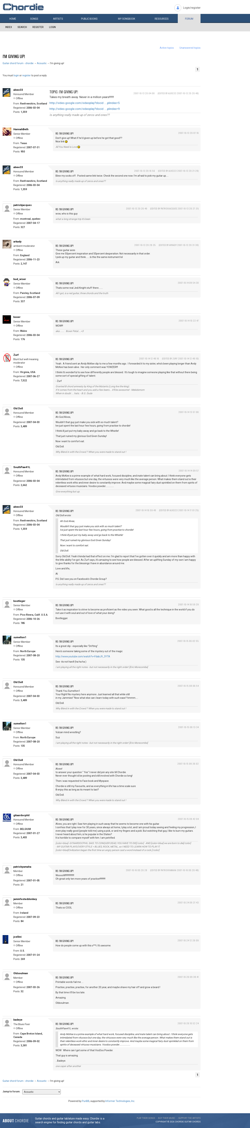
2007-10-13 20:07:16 (188, 132)
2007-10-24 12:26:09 (188, 940)
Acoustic (42, 63)
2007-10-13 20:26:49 (136, 208)
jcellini (17, 936)
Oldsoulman (20, 973)
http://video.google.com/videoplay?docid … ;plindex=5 (84, 103)
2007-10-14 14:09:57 (189, 470)
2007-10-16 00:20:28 (136, 870)
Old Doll (18, 408)
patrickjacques (22, 205)
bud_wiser (19, 279)
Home (12, 18)
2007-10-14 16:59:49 (146, 510)
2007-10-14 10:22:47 (189, 320)
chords (196, 1122)
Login (52, 27)
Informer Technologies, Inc (119, 1101)
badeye (17, 1019)
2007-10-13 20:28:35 (145, 245)
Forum (189, 18)
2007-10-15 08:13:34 (188, 727)
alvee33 (18, 89)
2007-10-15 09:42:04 (188, 818)
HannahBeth (20, 129)
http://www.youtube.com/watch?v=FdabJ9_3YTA (83, 656)
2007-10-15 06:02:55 (188, 640)
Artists (58, 18)
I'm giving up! (14, 56)
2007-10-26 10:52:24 (188, 1023)
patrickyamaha (22, 866)
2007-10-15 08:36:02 (188, 763)
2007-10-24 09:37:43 (188, 902)
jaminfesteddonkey (25, 899)
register (26, 75)
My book (126, 18)
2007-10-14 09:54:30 (188, 282)
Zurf (16, 354)
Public (89, 18)
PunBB (85, 1101)
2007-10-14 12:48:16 (149, 358)
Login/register (192, 7)
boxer (16, 317)
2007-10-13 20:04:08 (144, 93)
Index (8, 27)
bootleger (19, 601)
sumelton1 (19, 637)
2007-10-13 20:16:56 (144, 170)
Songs (34, 18)
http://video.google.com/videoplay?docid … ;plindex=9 (84, 109)
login (16, 75)
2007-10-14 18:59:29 (188, 604)
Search (22, 27)
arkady (17, 241)
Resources (162, 18)
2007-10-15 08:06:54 (188, 685)
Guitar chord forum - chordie (18, 63)
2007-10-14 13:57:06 (188, 412)
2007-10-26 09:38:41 (188, 976)
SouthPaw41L (21, 467)
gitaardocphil (21, 815)
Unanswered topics (190, 47)
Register (38, 27)
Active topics (167, 47)
